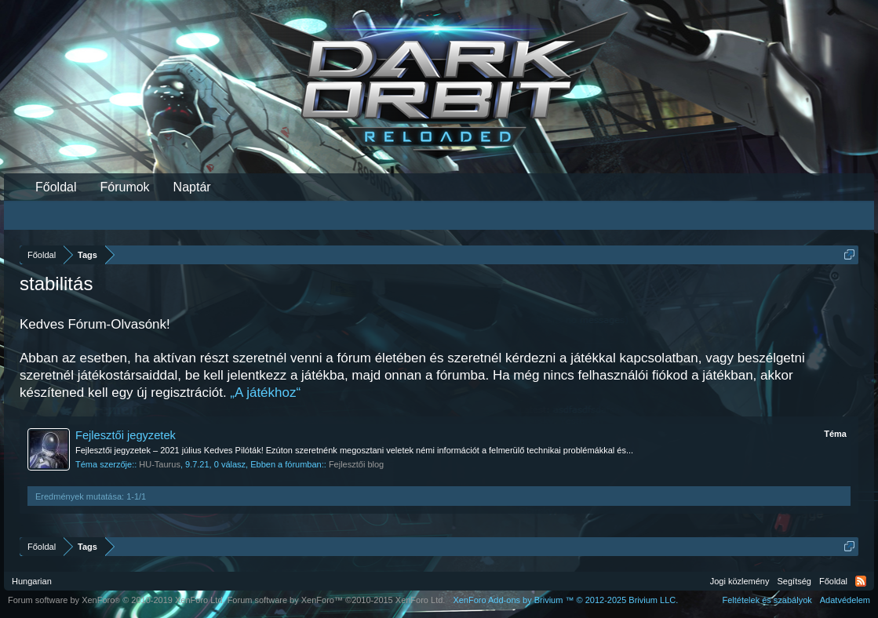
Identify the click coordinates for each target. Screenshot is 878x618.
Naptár (192, 187)
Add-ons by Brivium (565, 600)
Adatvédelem (845, 600)
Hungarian (32, 581)
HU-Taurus (159, 464)
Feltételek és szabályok (766, 600)
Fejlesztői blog (356, 464)
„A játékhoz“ (265, 392)
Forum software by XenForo (116, 600)
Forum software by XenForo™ (337, 600)
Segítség (794, 581)
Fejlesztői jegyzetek (125, 435)
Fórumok (124, 187)
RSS (860, 581)
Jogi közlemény (740, 581)
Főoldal (55, 187)
